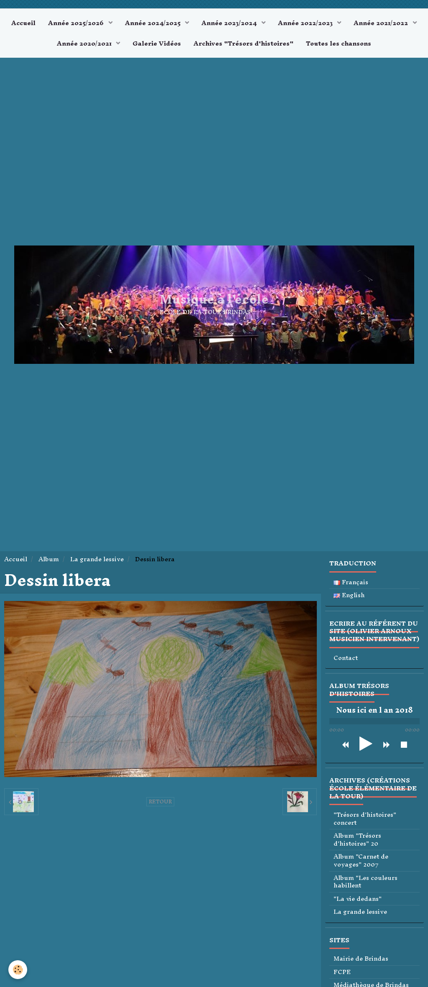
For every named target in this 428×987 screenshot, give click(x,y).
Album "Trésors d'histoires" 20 (357, 839)
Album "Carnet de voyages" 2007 (361, 860)
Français (351, 582)
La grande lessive (97, 559)
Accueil (23, 23)
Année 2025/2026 (76, 23)
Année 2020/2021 (85, 43)
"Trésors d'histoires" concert (365, 818)
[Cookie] (17, 969)
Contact (346, 658)
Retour (160, 801)
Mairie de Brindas (361, 958)
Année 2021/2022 (382, 23)
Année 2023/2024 (229, 23)
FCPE (342, 972)
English (349, 595)
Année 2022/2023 (306, 23)
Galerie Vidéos (156, 43)
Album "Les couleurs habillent (365, 882)
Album (48, 559)
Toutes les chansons (338, 43)
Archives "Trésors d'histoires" (243, 43)
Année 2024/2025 (153, 23)
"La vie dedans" (358, 898)
